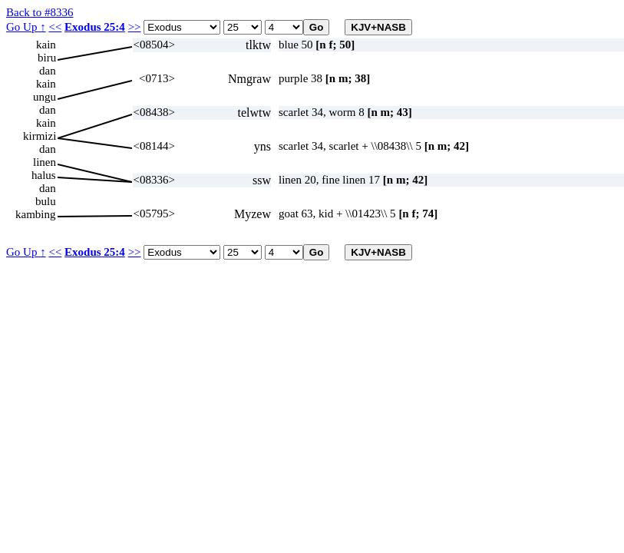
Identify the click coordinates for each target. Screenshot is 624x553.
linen (44, 162)
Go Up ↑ (26, 27)
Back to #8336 (40, 12)
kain (46, 44)
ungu (44, 97)
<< (54, 27)
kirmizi (39, 136)
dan (47, 71)
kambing (35, 214)
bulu (45, 201)
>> (134, 27)
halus (43, 175)
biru (47, 57)
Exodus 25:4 (94, 27)
